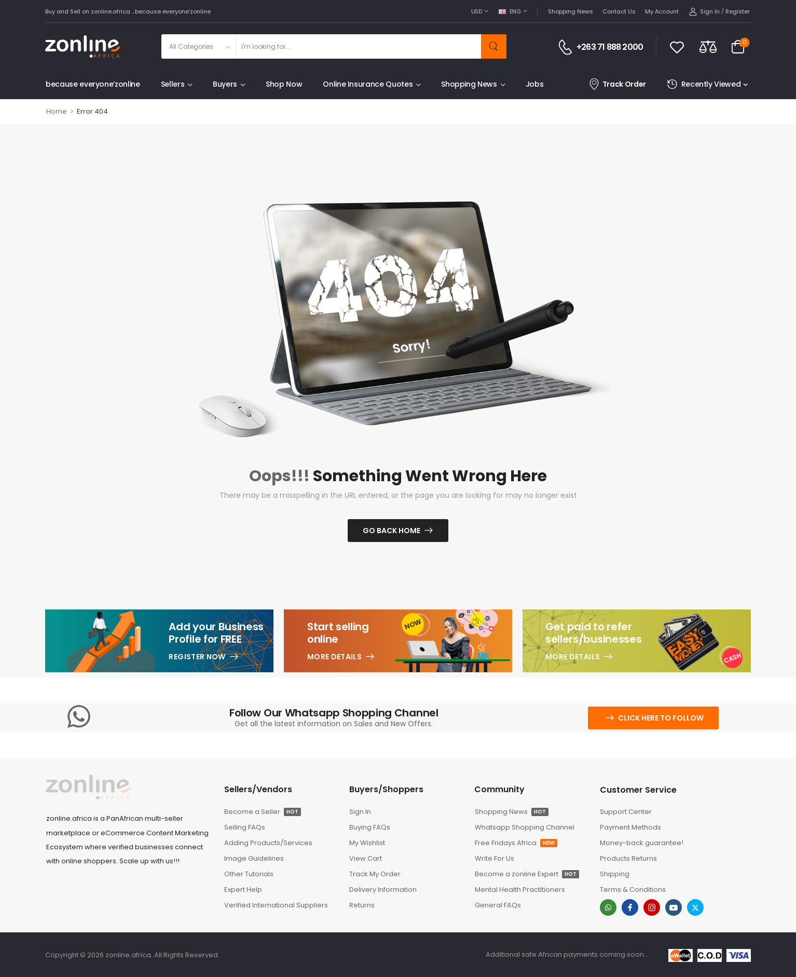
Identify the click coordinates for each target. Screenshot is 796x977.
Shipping (614, 874)
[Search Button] (493, 46)
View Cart (365, 858)
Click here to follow (661, 718)
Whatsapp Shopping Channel (524, 827)
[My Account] (704, 11)
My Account (662, 11)
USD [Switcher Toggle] (476, 11)
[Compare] (708, 46)
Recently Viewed (703, 84)
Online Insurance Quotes (368, 84)
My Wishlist (367, 843)
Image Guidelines (254, 858)
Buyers (225, 84)
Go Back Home (391, 530)
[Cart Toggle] (738, 46)
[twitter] (695, 907)
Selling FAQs (244, 827)
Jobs (535, 84)
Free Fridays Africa (516, 843)
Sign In (360, 812)
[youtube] (673, 907)
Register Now (197, 656)
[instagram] (651, 907)
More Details (334, 656)
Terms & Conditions (633, 889)
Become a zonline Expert (527, 874)
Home (56, 111)
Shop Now (284, 84)
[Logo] (82, 46)
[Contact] (567, 47)
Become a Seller (262, 812)
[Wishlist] (677, 46)
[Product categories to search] (198, 46)
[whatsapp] (608, 907)
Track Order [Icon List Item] (617, 84)
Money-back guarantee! (641, 843)
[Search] (358, 46)
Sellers (173, 84)
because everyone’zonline (93, 84)
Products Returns (628, 858)
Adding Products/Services (268, 843)
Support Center (626, 812)
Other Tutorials (248, 874)
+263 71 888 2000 (610, 47)
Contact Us (619, 11)
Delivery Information (383, 889)
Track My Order (375, 874)
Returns (362, 905)
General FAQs (498, 905)
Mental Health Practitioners (520, 889)
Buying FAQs (369, 827)
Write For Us (494, 858)
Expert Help (243, 889)
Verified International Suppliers (276, 905)
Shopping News (570, 11)
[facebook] (630, 907)
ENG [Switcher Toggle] (510, 11)
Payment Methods (630, 827)
